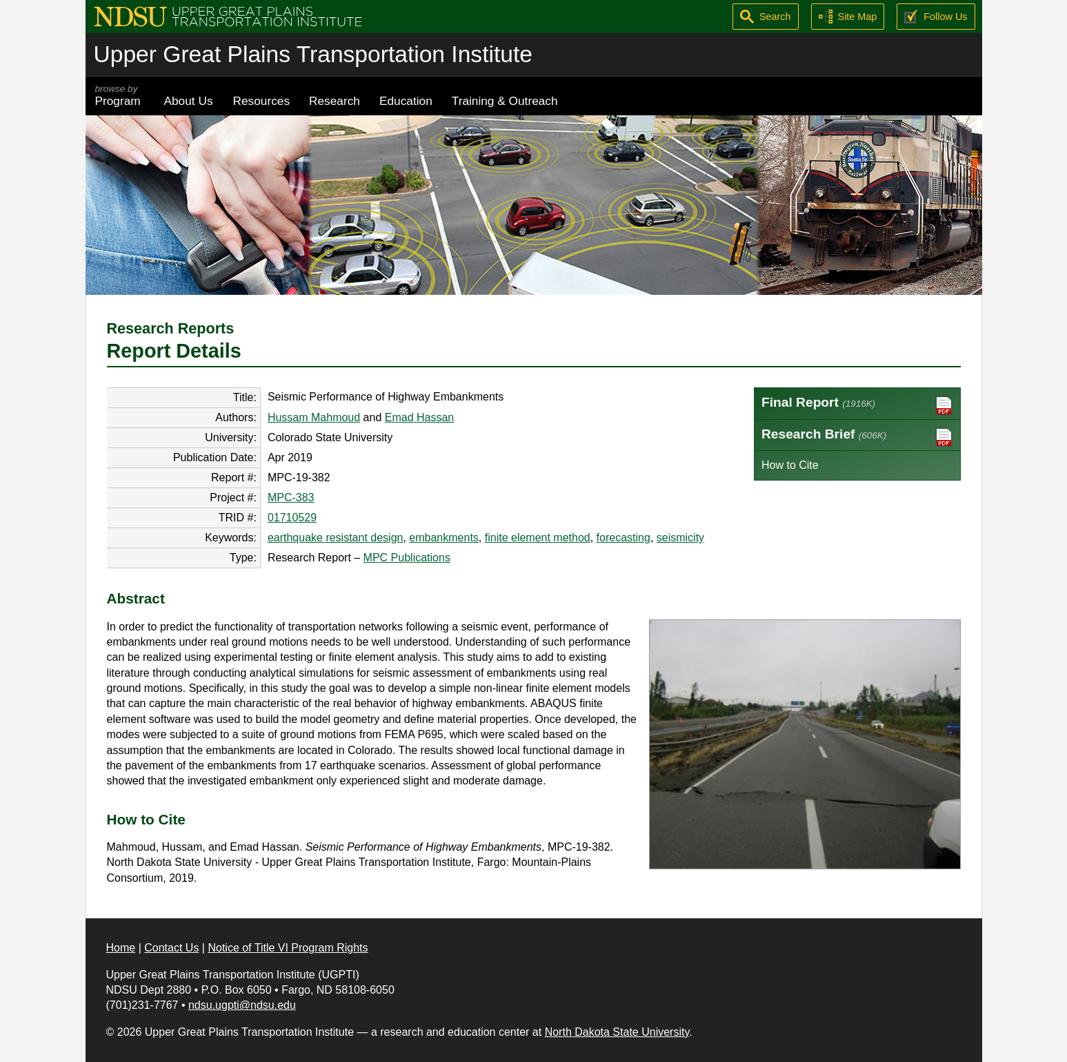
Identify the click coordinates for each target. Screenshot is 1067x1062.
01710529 (292, 517)
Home (121, 948)
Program (120, 96)
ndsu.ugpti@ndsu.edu (242, 1005)
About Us (188, 101)
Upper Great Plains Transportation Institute (313, 54)
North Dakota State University (617, 1032)
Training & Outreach (505, 101)
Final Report (857, 405)
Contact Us (171, 948)
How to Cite (790, 465)
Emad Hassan (420, 417)
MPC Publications (406, 557)
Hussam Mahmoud (314, 417)
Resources (261, 101)
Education (405, 101)
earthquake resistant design (335, 537)
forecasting (623, 537)
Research (334, 101)
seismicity (680, 537)
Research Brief (857, 437)
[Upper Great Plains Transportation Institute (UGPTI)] (227, 15)
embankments (444, 537)
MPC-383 (291, 497)
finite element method (537, 537)
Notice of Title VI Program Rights (288, 948)
